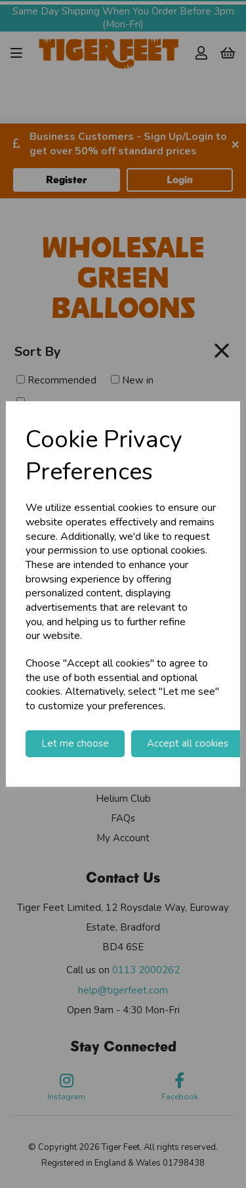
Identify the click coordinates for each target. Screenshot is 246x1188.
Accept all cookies (187, 743)
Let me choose (75, 743)
